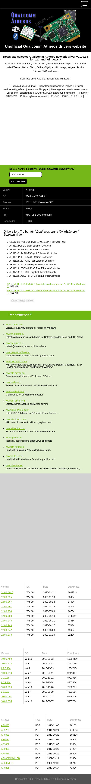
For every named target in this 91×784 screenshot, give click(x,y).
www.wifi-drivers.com (16, 361)
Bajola (73, 779)
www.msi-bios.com (15, 391)
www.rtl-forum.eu (14, 465)
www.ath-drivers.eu (15, 401)
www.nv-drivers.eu (15, 334)
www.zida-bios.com (15, 428)
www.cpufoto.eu (14, 438)
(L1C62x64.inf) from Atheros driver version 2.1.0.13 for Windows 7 (46, 291)
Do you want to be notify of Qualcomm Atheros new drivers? (41, 169)
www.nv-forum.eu (14, 456)
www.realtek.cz (13, 382)
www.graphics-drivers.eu (18, 352)
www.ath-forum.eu (15, 447)
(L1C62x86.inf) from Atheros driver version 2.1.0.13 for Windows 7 (46, 285)
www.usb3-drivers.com (17, 410)
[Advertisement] (45, 132)
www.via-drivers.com (16, 419)
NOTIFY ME (18, 181)
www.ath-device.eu (15, 373)
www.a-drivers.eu (14, 325)
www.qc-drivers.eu (15, 343)
